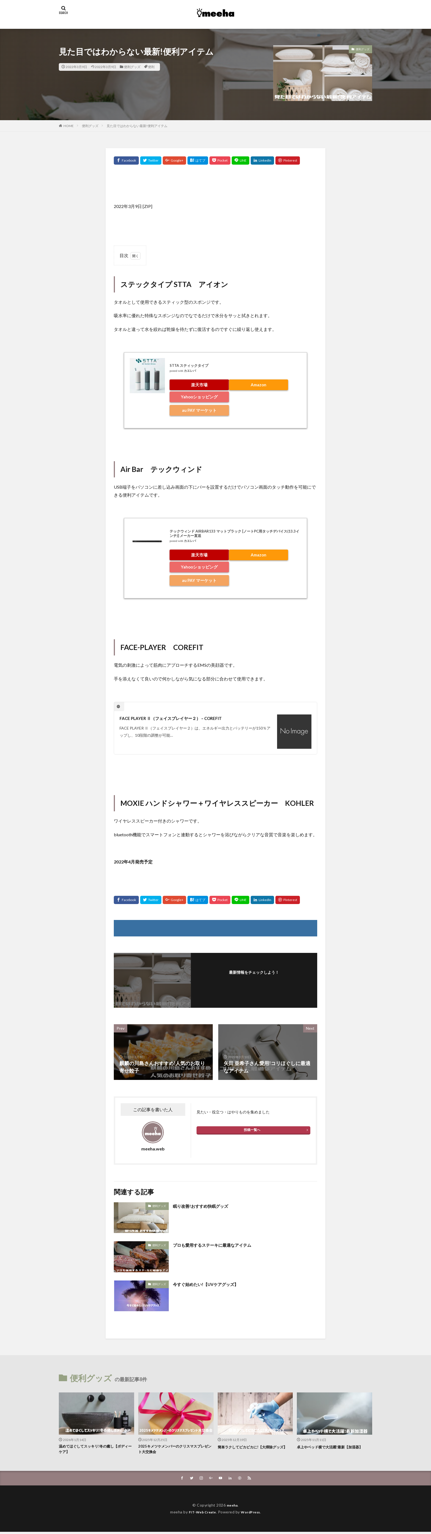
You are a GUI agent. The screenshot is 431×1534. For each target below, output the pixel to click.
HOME (68, 126)
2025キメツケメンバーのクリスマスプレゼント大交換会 (174, 1450)
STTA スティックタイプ (189, 365)
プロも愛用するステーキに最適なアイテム (220, 1245)
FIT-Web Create (201, 1514)
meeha (232, 1507)
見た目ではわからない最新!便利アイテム (137, 126)
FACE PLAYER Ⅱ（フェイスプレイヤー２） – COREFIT (180, 718)
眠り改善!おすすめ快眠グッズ (206, 1206)
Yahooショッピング (199, 396)
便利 (151, 67)
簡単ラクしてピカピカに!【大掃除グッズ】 (253, 1450)
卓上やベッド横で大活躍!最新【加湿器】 (330, 1450)
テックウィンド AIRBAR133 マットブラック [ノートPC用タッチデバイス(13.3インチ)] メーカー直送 (234, 533)
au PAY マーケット (199, 410)
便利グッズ (132, 67)
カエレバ (190, 370)
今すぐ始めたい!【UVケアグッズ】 (212, 1284)
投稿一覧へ (252, 1130)
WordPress (253, 1514)
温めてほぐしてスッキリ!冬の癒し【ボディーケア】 (95, 1450)
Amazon (258, 384)
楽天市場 (199, 384)
